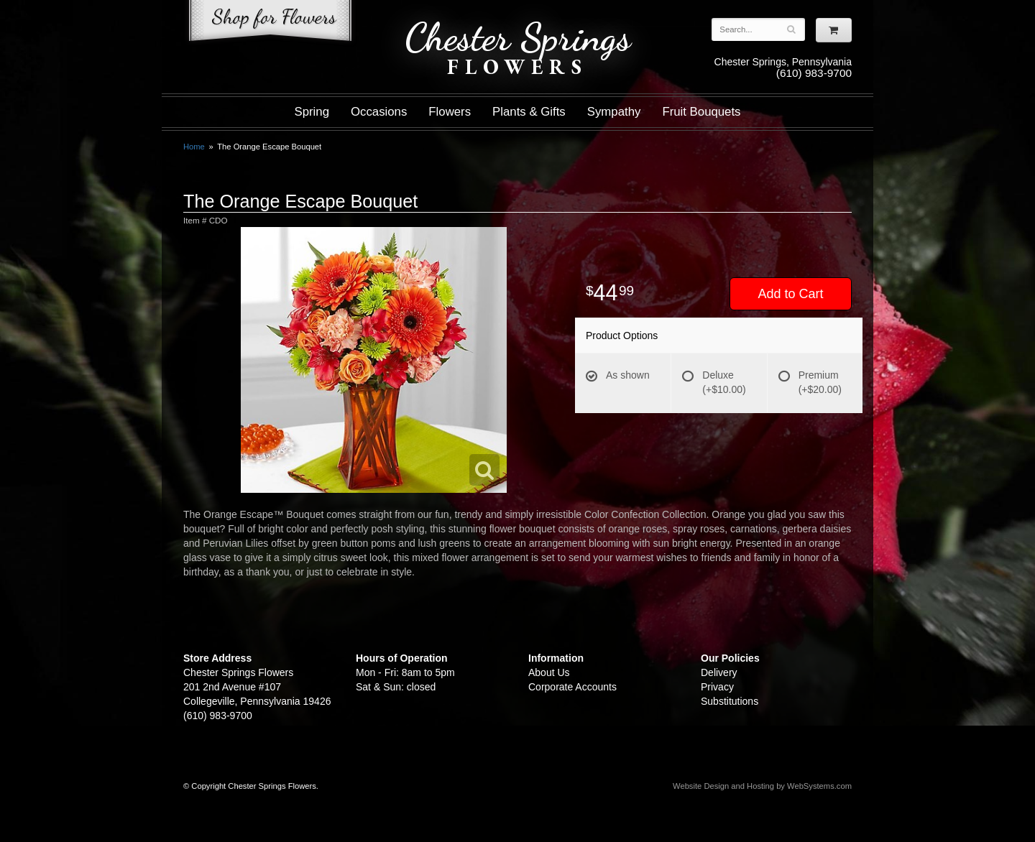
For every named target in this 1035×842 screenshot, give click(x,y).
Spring (311, 112)
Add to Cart (790, 294)
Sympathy (614, 112)
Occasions (379, 112)
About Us (549, 672)
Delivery (719, 672)
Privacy (717, 687)
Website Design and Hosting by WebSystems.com (762, 786)
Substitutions (729, 701)
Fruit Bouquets (701, 112)
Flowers (449, 112)
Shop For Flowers (270, 23)
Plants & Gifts (529, 112)
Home (194, 146)
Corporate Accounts (572, 687)
